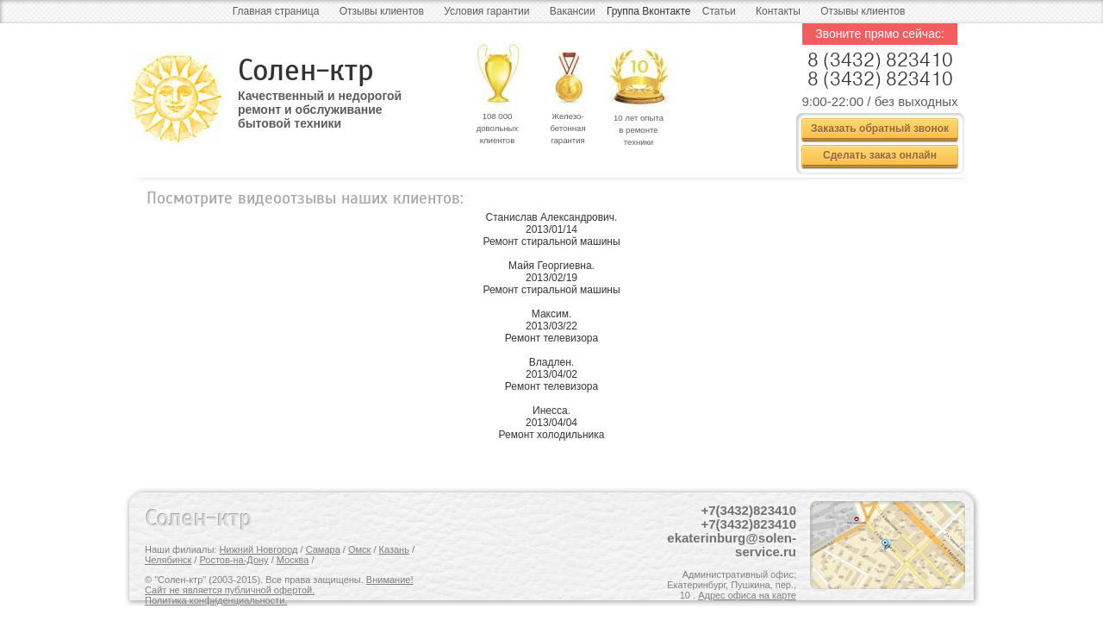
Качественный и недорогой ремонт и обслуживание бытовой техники (320, 103)
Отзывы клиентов (382, 11)
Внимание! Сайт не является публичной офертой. (279, 584)
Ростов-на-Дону (233, 560)
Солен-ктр (306, 70)
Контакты (778, 11)
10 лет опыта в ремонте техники (639, 130)
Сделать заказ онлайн (880, 155)
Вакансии (572, 11)
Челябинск (168, 560)
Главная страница (276, 11)
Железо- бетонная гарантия (567, 128)
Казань (394, 549)
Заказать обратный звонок (880, 128)
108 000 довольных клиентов (498, 128)
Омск (359, 549)
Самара (323, 549)
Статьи (719, 11)
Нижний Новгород (258, 549)
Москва (293, 560)
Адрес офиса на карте (747, 595)
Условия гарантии (486, 11)
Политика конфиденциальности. (216, 600)
